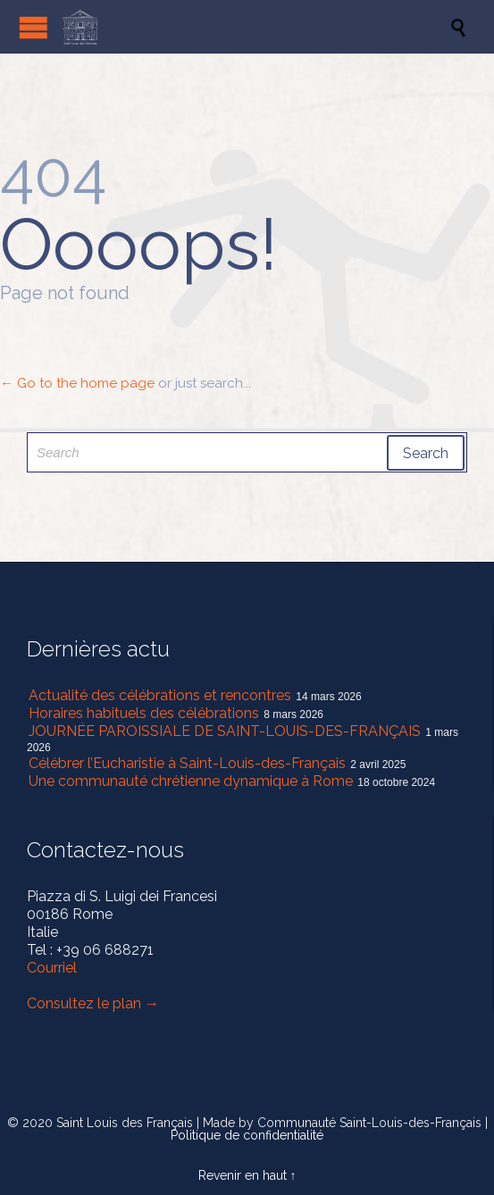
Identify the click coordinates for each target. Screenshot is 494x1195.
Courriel (52, 967)
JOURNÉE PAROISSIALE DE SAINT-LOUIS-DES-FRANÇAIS (225, 731)
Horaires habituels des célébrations (144, 713)
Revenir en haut (242, 1175)
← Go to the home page (77, 383)
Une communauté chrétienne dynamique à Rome (191, 781)
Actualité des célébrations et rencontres (160, 695)
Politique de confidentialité (247, 1135)
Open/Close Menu (33, 27)
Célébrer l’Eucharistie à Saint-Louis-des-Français (187, 763)
